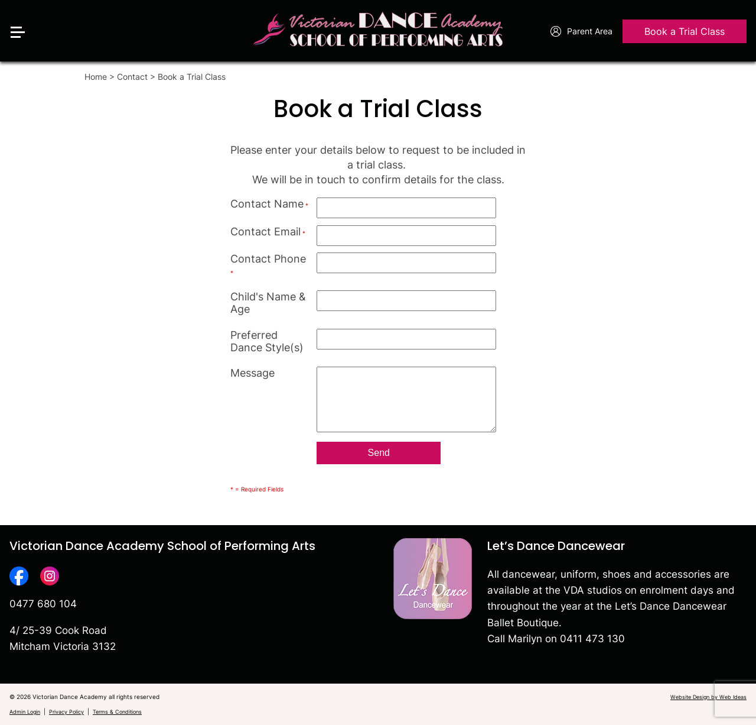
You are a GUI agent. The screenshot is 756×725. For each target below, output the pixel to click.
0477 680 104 (43, 604)
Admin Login (24, 711)
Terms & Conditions (117, 711)
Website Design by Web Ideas (708, 697)
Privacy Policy (66, 711)
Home (95, 77)
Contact (132, 77)
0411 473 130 (592, 639)
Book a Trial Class (684, 32)
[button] (22, 13)
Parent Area (581, 32)
